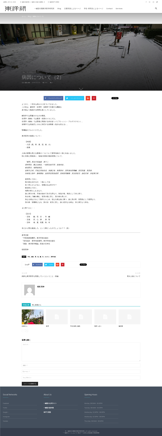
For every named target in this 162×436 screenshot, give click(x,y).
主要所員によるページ (72, 9)
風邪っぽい (98, 326)
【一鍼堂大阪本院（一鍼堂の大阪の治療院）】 (32, 2)
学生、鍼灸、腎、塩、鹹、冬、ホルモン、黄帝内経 (42, 256)
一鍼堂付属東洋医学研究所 (44, 9)
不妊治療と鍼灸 (75, 326)
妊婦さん (25, 326)
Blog (59, 9)
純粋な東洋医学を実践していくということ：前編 (40, 276)
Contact (109, 9)
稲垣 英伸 (27, 82)
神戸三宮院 (47, 412)
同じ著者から (36, 305)
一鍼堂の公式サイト (50, 403)
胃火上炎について (133, 276)
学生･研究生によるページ (93, 9)
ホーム (24, 16)
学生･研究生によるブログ (32, 72)
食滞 (47, 326)
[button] (156, 9)
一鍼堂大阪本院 (49, 408)
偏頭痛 (121, 326)
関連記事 (26, 305)
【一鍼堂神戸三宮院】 (53, 2)
